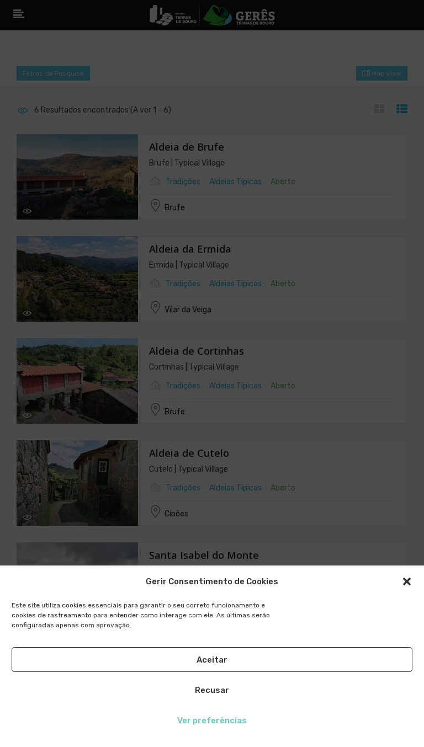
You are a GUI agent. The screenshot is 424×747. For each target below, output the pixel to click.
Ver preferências (212, 720)
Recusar (212, 690)
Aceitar (212, 660)
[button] (406, 581)
